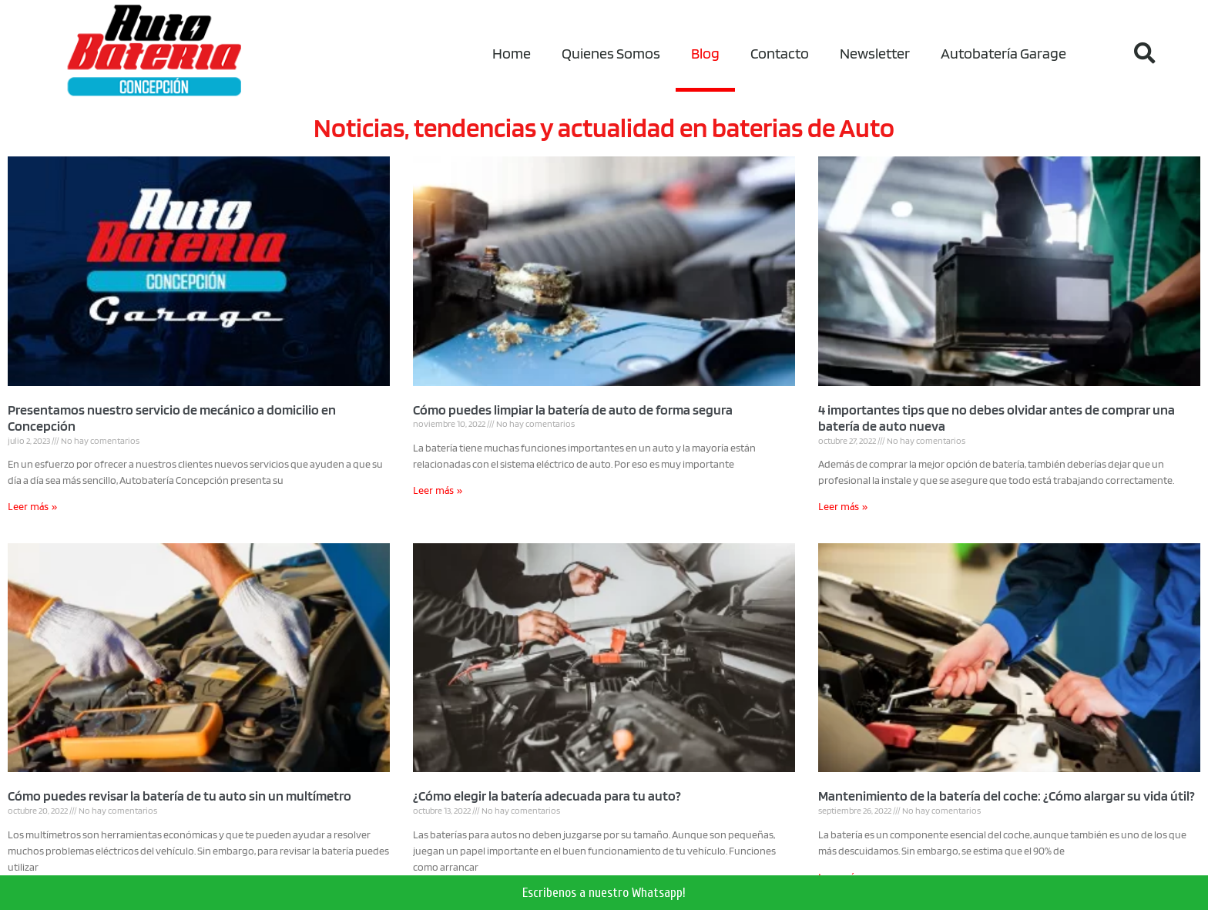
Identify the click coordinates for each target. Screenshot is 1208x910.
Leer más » (33, 508)
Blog (705, 53)
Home (511, 53)
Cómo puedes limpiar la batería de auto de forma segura (573, 409)
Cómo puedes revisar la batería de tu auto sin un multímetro (179, 795)
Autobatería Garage (1003, 53)
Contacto (779, 53)
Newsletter (875, 53)
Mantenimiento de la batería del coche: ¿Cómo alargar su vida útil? (1006, 795)
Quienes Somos (611, 53)
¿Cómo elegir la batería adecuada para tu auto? (547, 795)
